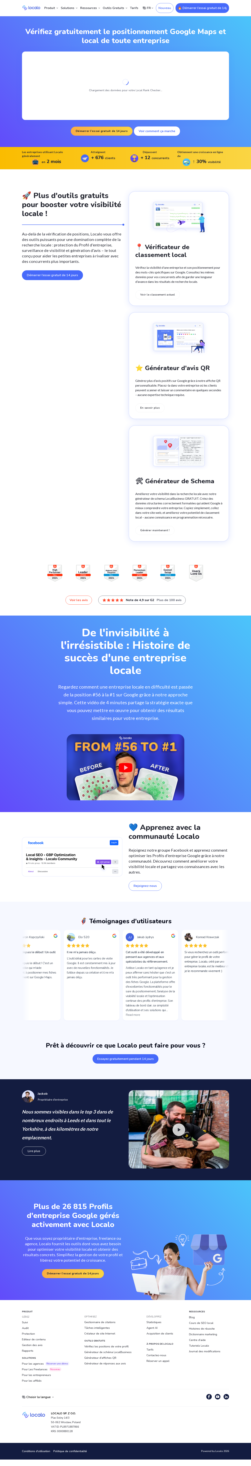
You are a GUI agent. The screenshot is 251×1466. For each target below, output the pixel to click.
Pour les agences (45, 1364)
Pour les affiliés (32, 1381)
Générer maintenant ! (155, 530)
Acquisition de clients (159, 1333)
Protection (28, 1334)
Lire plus (34, 1151)
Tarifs (134, 8)
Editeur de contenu (34, 1339)
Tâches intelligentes (97, 1328)
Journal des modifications (204, 1351)
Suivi (25, 1322)
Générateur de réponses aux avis (105, 1363)
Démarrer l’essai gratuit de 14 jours (102, 131)
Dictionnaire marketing (203, 1334)
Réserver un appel (157, 1361)
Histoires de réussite (202, 1329)
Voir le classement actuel (157, 295)
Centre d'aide (197, 1340)
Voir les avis (79, 600)
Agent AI (151, 1328)
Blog (192, 1317)
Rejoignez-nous (145, 886)
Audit (25, 1328)
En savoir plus (150, 408)
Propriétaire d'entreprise (53, 1099)
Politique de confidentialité (70, 1451)
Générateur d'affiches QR (100, 1358)
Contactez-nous (156, 1355)
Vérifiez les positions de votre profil (106, 1346)
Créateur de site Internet (99, 1333)
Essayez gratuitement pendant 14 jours (125, 1059)
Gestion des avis (32, 1345)
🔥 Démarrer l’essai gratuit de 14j (202, 8)
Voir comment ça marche (157, 131)
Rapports (27, 1351)
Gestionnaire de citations (99, 1322)
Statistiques (153, 1322)
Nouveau (164, 8)
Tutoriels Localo (199, 1346)
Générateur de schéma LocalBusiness (108, 1352)
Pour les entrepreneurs (36, 1375)
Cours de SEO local (201, 1323)
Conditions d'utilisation (36, 1451)
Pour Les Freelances (41, 1369)
